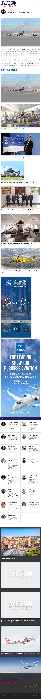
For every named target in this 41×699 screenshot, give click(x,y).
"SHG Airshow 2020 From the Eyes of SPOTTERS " (33, 450)
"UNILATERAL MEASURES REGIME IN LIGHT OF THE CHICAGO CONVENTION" (33, 481)
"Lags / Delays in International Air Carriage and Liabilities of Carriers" (33, 427)
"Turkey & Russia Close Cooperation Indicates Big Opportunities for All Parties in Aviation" (13, 481)
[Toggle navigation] (38, 3)
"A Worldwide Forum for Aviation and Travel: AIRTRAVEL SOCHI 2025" (13, 507)
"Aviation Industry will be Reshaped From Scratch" (33, 506)
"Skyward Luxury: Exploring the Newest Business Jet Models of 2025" (13, 451)
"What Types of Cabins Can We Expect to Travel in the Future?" (13, 426)
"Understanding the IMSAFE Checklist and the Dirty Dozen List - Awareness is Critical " (13, 467)
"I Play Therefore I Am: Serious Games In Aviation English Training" (13, 495)
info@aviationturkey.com (31, 686)
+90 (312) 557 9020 (33, 684)
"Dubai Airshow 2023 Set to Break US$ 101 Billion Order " (13, 438)
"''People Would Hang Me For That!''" (32, 493)
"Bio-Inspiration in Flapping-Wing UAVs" (13, 518)
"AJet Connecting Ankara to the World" (33, 438)
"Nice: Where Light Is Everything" (33, 461)
